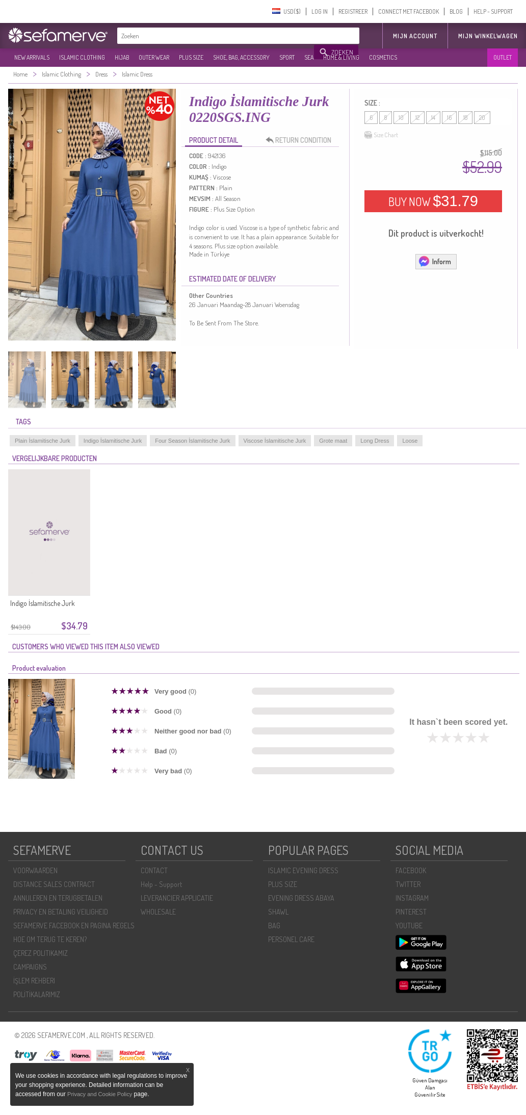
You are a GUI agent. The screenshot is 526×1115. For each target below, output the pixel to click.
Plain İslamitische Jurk (42, 441)
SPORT (287, 57)
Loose (409, 441)
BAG (274, 925)
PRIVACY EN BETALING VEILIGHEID (60, 911)
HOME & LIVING (341, 57)
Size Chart (381, 135)
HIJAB (122, 57)
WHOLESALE (158, 911)
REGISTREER (352, 11)
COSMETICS (383, 57)
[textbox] (216, 36)
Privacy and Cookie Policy (99, 1094)
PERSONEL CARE (291, 939)
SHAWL (278, 911)
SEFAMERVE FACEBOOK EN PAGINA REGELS (74, 925)
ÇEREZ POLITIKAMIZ (40, 953)
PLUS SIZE (191, 57)
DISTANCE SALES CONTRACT (54, 884)
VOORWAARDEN (35, 870)
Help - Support (161, 884)
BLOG (456, 11)
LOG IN (319, 11)
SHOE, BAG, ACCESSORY (241, 57)
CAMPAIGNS (30, 966)
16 (449, 117)
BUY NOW (433, 201)
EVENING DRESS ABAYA (301, 898)
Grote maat (333, 441)
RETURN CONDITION (301, 140)
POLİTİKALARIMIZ (36, 994)
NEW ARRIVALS (31, 57)
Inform (434, 261)
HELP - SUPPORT (493, 11)
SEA (308, 57)
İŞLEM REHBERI (34, 980)
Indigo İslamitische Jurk (113, 441)
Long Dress (374, 441)
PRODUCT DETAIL (213, 140)
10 (401, 117)
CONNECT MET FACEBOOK (408, 11)
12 (417, 117)
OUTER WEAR (154, 57)
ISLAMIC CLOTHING (82, 57)
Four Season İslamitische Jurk (192, 441)
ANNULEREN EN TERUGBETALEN (57, 898)
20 (482, 117)
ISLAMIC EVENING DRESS (303, 870)
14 (433, 117)
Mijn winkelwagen (488, 36)
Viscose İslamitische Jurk (275, 441)
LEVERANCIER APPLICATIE (177, 898)
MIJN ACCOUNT (415, 36)
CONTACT (154, 870)
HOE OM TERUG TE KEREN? (50, 939)
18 (465, 117)
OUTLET (502, 57)
